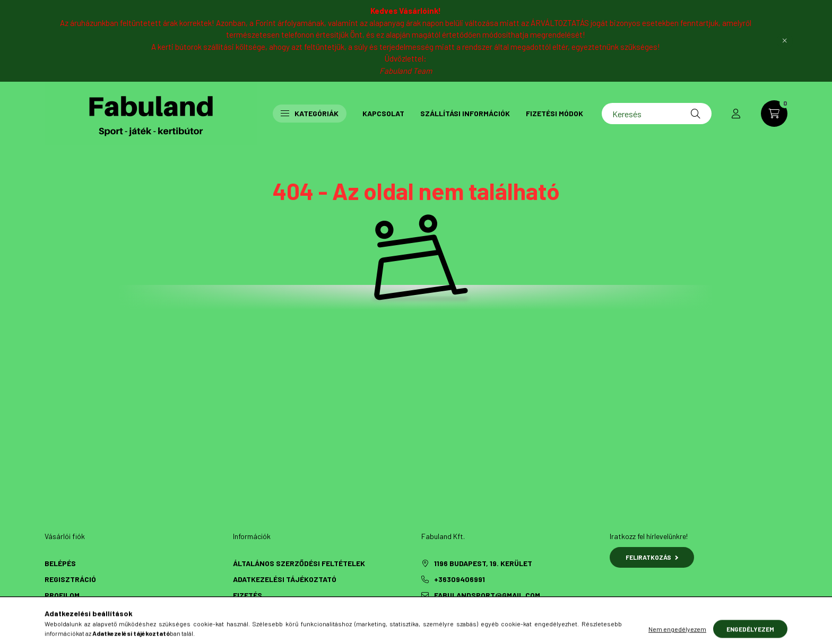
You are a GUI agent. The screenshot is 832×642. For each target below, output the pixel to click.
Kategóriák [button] (310, 113)
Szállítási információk (465, 113)
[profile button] (736, 113)
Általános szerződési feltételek (299, 563)
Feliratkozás (652, 557)
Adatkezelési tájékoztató (284, 579)
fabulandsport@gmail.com (487, 595)
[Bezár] (785, 41)
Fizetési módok (554, 113)
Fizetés (247, 595)
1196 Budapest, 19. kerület (483, 563)
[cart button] (774, 113)
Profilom (62, 595)
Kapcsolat (383, 113)
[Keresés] (657, 113)
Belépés (60, 563)
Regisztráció (70, 579)
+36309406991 (459, 579)
